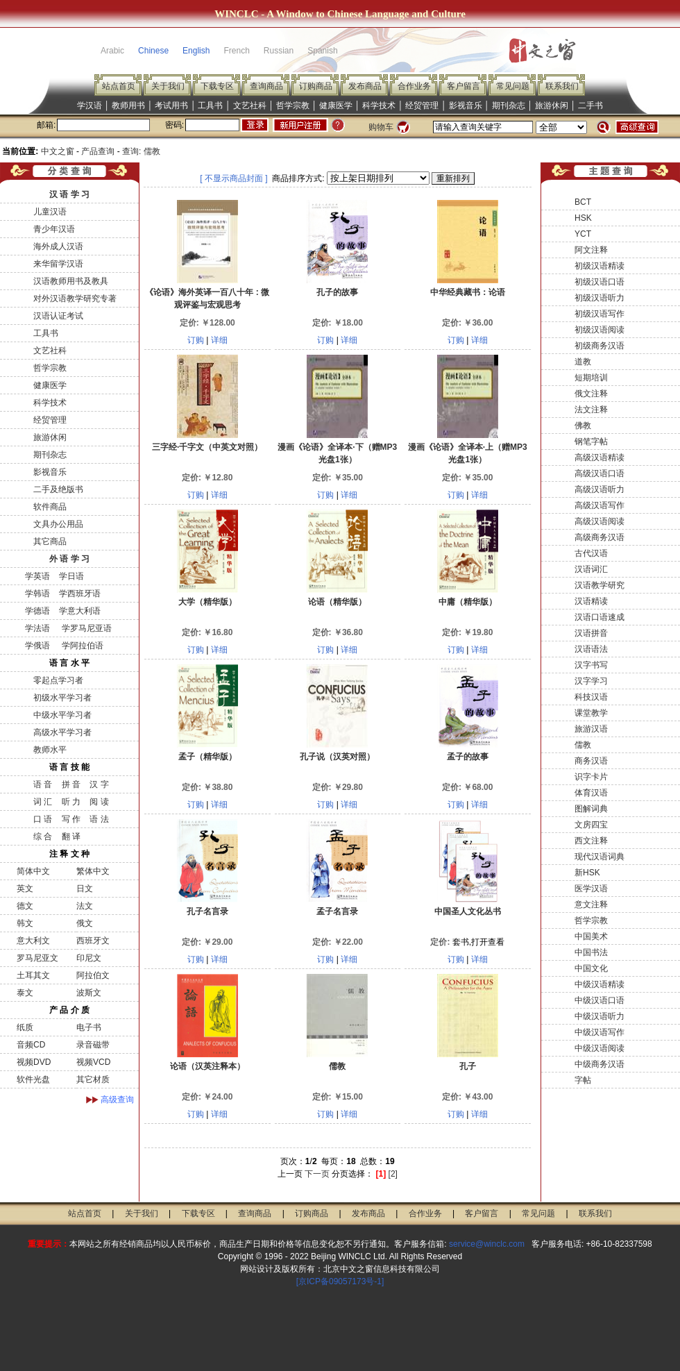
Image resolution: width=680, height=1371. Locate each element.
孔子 (467, 1066)
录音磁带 (93, 1045)
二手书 (590, 105)
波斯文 (88, 993)
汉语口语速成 (599, 617)
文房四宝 (591, 825)
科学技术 (379, 105)
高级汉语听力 (599, 489)
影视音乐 (465, 105)
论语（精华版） (337, 602)
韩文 (25, 923)
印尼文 (88, 958)
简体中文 (33, 871)
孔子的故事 (337, 292)
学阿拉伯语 (81, 645)
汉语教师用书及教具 (70, 281)
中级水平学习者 (62, 715)
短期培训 (591, 377)
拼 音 (71, 784)
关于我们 (168, 86)
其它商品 (50, 541)
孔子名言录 (207, 911)
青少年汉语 (54, 229)
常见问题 (512, 86)
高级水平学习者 (62, 732)
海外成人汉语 (58, 246)
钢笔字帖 (591, 441)
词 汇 (42, 802)
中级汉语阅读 (599, 1048)
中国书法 (591, 952)
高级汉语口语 (599, 473)
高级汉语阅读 (599, 521)
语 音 (42, 784)
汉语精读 (591, 601)
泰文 (25, 993)
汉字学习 (591, 681)
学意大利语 (80, 611)
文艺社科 (249, 105)
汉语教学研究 (599, 585)
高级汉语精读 (599, 457)
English (196, 51)
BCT (583, 202)
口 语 (42, 819)
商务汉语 (591, 761)
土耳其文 (33, 975)
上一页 (290, 1174)
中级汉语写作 (599, 1032)
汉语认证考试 (58, 316)
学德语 (37, 611)
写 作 (71, 819)
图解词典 (591, 809)
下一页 (317, 1174)
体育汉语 (591, 793)
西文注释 (591, 841)
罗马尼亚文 (37, 958)
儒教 (337, 1066)
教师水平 (50, 750)
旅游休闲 (551, 105)
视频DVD (34, 1062)
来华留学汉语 (58, 264)
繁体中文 (93, 871)
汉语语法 (591, 649)
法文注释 (591, 409)
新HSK (587, 872)
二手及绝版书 (58, 489)
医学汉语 (591, 888)
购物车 (380, 127)
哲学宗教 (292, 105)
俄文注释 (591, 393)
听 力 (71, 802)
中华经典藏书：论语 (467, 292)
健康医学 (335, 105)
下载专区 (217, 86)
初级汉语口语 (599, 282)
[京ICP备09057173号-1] (340, 1281)
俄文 (84, 923)
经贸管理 (422, 105)
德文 (25, 906)
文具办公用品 (58, 524)
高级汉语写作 (599, 505)
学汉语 (89, 105)
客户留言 (463, 86)
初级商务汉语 (599, 346)
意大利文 (33, 940)
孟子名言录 (337, 911)
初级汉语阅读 (599, 330)
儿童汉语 (50, 212)
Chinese (153, 51)
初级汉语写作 (599, 314)
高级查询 (117, 1099)
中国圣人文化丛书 (467, 911)
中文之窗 (57, 151)
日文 (84, 888)
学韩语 (37, 593)
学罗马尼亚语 (85, 628)
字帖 (583, 1080)
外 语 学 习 (69, 559)
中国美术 (591, 936)
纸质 (25, 1027)
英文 (25, 888)
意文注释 (591, 904)
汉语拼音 (591, 633)
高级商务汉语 (599, 537)
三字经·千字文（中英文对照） (207, 447)
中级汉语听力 (599, 1016)
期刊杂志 (508, 105)
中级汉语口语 (599, 1000)
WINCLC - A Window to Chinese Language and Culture (340, 13)
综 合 (42, 836)
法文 (84, 906)
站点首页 (118, 86)
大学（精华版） (207, 602)
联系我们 (562, 86)
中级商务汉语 (599, 1064)
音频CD (31, 1045)
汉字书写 (591, 665)
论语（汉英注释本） (207, 1066)
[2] (393, 1174)
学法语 (37, 628)
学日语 (71, 576)
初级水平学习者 (62, 698)
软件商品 (50, 507)
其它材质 (93, 1079)
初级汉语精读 (599, 266)
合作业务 (414, 86)
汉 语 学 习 (69, 194)
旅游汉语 (591, 729)
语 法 (99, 819)
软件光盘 (33, 1079)
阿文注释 (591, 250)
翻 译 (71, 836)
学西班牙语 (80, 593)
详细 (219, 340)
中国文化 (591, 968)
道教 (583, 362)
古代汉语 (591, 553)
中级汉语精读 (599, 984)
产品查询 (97, 151)
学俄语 (37, 645)
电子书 (88, 1027)
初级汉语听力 (599, 298)
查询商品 (266, 86)
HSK (583, 218)
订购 (195, 340)
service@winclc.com (487, 1244)
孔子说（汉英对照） (337, 757)
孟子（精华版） (207, 757)
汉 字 (99, 784)
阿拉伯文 (93, 975)
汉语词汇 (591, 569)
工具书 (210, 105)
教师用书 (128, 105)
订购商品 (315, 86)
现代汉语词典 (599, 856)
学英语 (37, 576)
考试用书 (171, 105)
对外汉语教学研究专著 (75, 298)
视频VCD (93, 1062)
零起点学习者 (58, 680)
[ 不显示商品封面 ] (233, 178)
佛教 (583, 425)
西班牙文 (93, 940)
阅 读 (99, 802)
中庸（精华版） (468, 602)
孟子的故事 (467, 757)
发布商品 (365, 86)
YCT (583, 234)
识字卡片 (591, 777)
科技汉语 (591, 697)
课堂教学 (591, 713)
